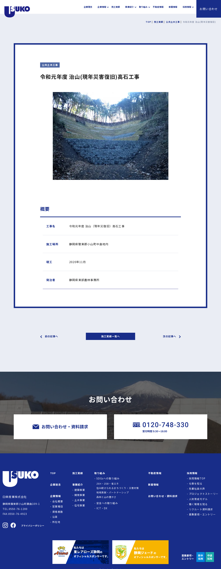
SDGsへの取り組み (107, 478)
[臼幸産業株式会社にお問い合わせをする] (60, 426)
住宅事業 (79, 505)
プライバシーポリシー (32, 525)
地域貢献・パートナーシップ (112, 492)
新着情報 (173, 8)
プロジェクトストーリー (203, 493)
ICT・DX (101, 508)
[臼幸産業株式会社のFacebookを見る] (13, 525)
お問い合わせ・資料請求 (163, 496)
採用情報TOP (197, 478)
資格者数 (57, 511)
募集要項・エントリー (202, 514)
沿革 (55, 517)
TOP (53, 473)
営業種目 (57, 506)
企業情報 (101, 8)
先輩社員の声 (197, 488)
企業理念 (88, 8)
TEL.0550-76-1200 (15, 509)
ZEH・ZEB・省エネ (107, 483)
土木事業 (79, 500)
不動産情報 (158, 8)
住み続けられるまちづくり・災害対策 (117, 488)
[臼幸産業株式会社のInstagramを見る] (5, 525)
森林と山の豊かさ (106, 497)
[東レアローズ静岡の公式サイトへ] (80, 552)
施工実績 (115, 8)
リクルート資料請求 (201, 509)
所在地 (56, 522)
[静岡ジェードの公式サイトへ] (140, 552)
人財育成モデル (198, 499)
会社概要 (57, 501)
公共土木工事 (50, 65)
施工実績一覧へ (110, 336)
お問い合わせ (209, 9)
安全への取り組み (107, 503)
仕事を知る (195, 483)
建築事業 (79, 490)
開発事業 (79, 495)
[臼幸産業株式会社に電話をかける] (160, 426)
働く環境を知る (198, 504)
